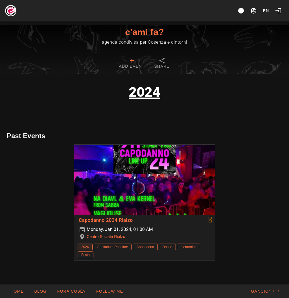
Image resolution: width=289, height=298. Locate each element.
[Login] (278, 11)
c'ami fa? (144, 32)
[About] (241, 11)
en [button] (266, 10)
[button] (71, 291)
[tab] (131, 64)
